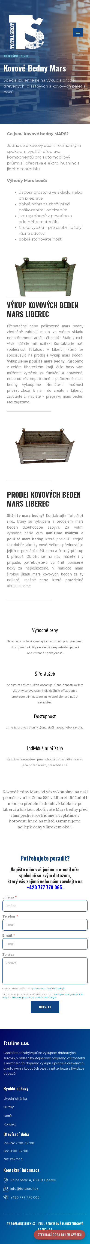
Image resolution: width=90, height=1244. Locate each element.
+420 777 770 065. (45, 887)
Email (7, 935)
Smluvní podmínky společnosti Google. (34, 997)
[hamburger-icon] (78, 32)
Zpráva (8, 954)
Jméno (8, 897)
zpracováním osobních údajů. (48, 988)
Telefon (9, 916)
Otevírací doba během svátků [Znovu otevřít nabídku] (59, 1234)
